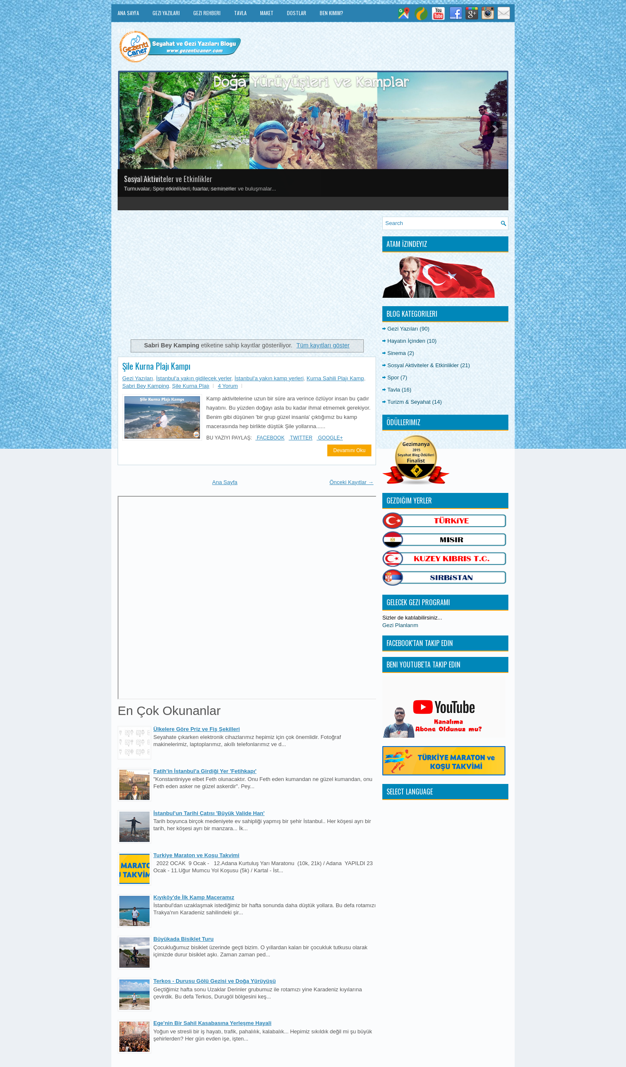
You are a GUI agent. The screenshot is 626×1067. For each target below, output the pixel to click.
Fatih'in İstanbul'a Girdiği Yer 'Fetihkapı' (204, 771)
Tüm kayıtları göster (323, 345)
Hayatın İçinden (406, 341)
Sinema (396, 353)
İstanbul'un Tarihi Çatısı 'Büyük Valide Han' (209, 813)
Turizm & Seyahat (409, 402)
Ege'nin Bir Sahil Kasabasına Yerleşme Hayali (212, 1023)
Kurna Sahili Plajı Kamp (335, 378)
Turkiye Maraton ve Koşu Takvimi (196, 855)
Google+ (330, 438)
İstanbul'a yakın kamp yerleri (268, 378)
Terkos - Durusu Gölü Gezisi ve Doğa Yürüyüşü (214, 981)
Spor (393, 377)
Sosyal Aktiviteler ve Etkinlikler (168, 178)
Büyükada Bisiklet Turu (183, 939)
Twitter (300, 438)
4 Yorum (228, 386)
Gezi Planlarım (400, 625)
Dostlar (296, 12)
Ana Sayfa (128, 12)
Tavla (240, 12)
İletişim (126, 30)
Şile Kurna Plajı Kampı (156, 366)
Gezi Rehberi (207, 12)
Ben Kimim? (331, 12)
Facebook (269, 438)
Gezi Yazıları (166, 12)
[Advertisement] (247, 275)
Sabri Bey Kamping (145, 386)
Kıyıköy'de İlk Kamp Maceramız (193, 897)
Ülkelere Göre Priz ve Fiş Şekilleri (196, 729)
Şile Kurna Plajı (191, 386)
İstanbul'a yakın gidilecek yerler (193, 378)
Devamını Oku (349, 450)
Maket (267, 12)
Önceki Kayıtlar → (351, 482)
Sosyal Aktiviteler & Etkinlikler (423, 365)
